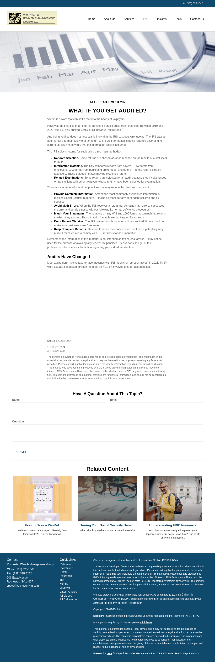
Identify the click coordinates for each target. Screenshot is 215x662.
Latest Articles (68, 591)
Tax (62, 579)
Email (113, 399)
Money (64, 583)
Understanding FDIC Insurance (172, 525)
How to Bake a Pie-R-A (42, 525)
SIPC (196, 615)
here (109, 653)
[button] (110, 19)
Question (18, 421)
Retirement (66, 564)
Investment (66, 568)
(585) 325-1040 (193, 3)
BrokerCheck (170, 560)
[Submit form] (21, 452)
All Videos (66, 595)
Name (16, 399)
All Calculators (68, 599)
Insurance (66, 575)
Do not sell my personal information (121, 602)
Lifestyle (65, 587)
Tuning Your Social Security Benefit (107, 525)
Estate (64, 572)
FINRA (187, 615)
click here (146, 622)
